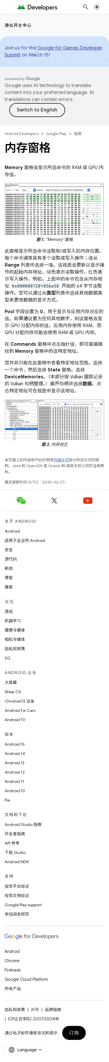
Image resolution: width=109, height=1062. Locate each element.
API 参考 (12, 843)
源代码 (11, 559)
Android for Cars (20, 710)
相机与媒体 (15, 639)
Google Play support (23, 904)
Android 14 (15, 753)
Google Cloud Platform (26, 979)
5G (7, 658)
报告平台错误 (17, 886)
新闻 (9, 568)
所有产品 (13, 988)
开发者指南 (15, 833)
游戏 (9, 611)
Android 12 (15, 772)
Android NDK (17, 861)
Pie (7, 800)
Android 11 (14, 781)
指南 (78, 133)
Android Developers (21, 133)
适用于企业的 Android (25, 540)
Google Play (56, 133)
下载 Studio (15, 852)
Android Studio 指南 (23, 824)
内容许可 (61, 460)
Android (12, 531)
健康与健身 (15, 630)
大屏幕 (11, 682)
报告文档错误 (17, 895)
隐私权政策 (15, 648)
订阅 (74, 1033)
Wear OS (13, 691)
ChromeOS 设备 (20, 701)
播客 (9, 587)
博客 (9, 577)
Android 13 (14, 762)
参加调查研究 (17, 914)
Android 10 (15, 790)
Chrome (12, 960)
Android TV (15, 719)
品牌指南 (53, 1009)
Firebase (13, 970)
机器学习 (13, 620)
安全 (9, 549)
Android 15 (15, 744)
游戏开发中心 (18, 25)
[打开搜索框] (85, 6)
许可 (35, 1009)
